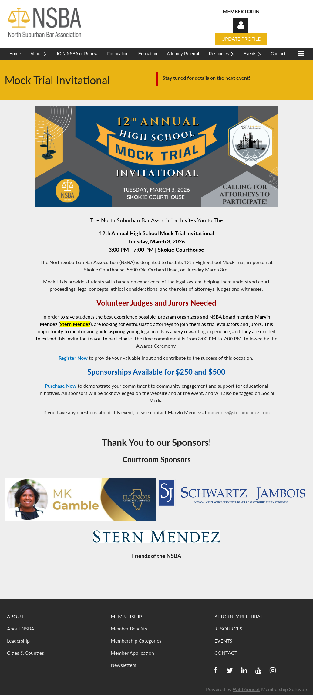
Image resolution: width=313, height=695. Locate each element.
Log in (240, 25)
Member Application (132, 653)
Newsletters (123, 665)
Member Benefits (129, 628)
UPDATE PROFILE (241, 38)
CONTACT (225, 653)
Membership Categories (136, 641)
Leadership (18, 641)
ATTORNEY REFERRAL (238, 616)
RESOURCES (228, 628)
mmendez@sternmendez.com (239, 412)
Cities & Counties (25, 653)
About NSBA (20, 628)
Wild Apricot (246, 689)
